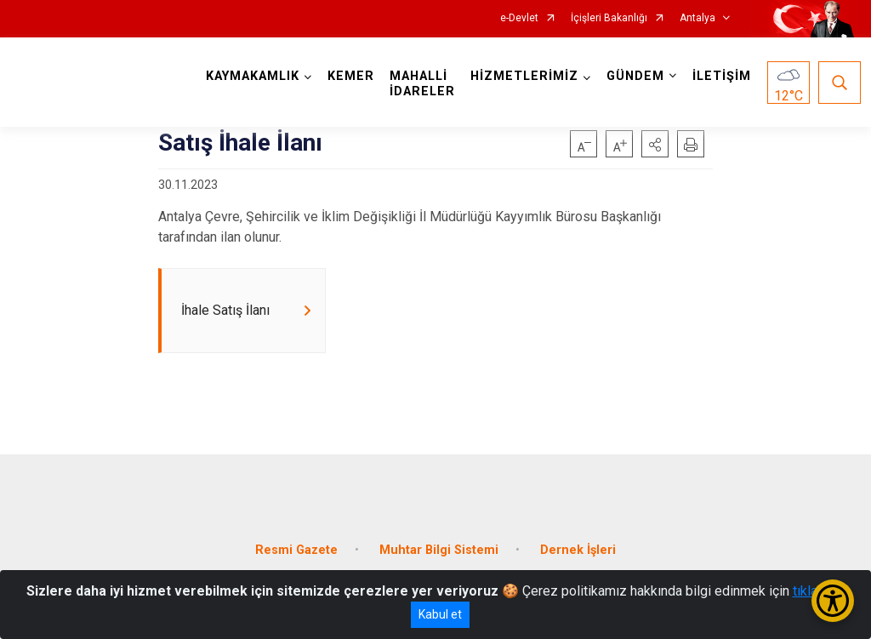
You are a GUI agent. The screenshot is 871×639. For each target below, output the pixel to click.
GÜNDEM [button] (635, 76)
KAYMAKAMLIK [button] (252, 76)
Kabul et (440, 614)
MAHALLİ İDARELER (422, 84)
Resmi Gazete (296, 550)
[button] (655, 143)
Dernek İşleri (578, 550)
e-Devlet (519, 18)
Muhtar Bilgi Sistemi (438, 550)
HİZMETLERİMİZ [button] (524, 76)
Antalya (697, 18)
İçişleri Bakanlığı (609, 18)
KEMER (350, 76)
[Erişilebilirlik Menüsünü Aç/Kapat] (832, 600)
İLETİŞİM (721, 76)
